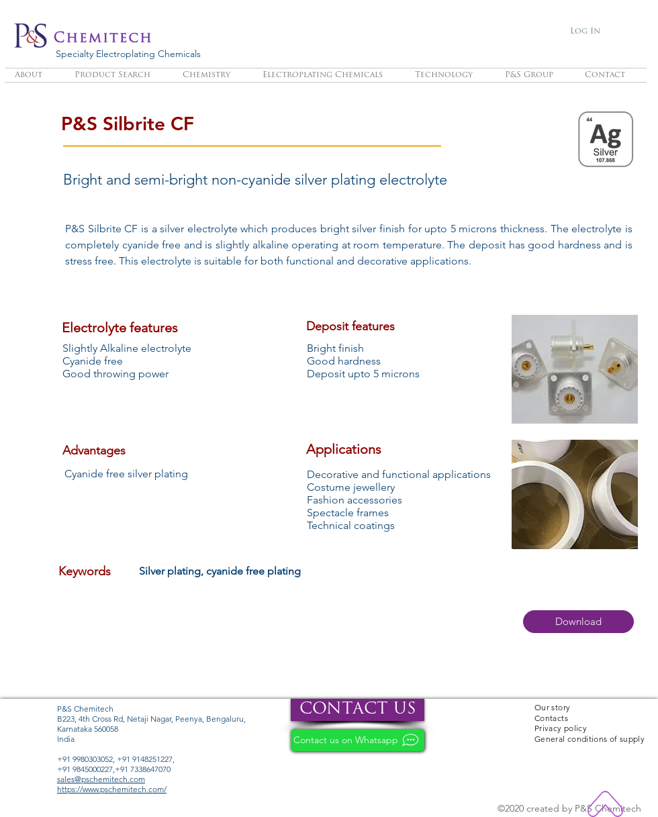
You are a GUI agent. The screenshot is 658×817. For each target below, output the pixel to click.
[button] (578, 621)
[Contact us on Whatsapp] (357, 740)
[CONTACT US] (357, 710)
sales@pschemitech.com (101, 779)
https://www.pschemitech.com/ (112, 789)
